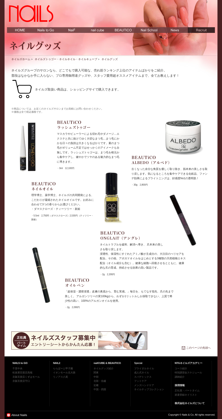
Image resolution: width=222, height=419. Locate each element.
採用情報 (180, 385)
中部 (96, 376)
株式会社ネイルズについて (190, 403)
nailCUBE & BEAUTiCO (107, 363)
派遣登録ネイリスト (186, 394)
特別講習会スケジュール (188, 372)
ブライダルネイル (144, 368)
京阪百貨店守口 (21, 381)
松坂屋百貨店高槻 (22, 372)
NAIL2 (56, 363)
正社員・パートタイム (187, 390)
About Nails (19, 415)
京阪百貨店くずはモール (26, 376)
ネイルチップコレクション (149, 389)
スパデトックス (143, 376)
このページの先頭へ (198, 347)
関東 (96, 372)
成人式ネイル (141, 372)
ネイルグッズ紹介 (103, 368)
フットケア (140, 381)
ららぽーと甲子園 (63, 368)
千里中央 (17, 368)
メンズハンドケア (144, 385)
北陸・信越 (100, 381)
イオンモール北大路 (64, 372)
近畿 (96, 385)
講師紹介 (180, 376)
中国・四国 (100, 389)
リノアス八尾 (60, 376)
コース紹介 (181, 368)
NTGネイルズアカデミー (188, 363)
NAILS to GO (19, 363)
